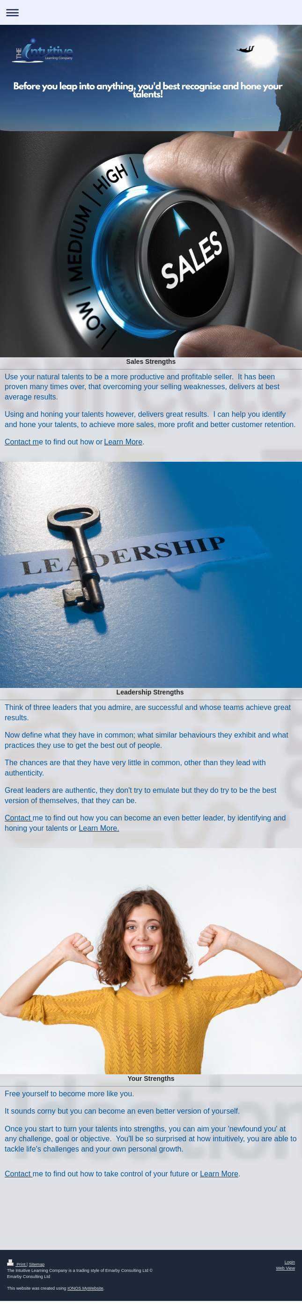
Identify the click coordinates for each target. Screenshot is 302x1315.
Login (290, 1262)
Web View (285, 1268)
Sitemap (36, 1264)
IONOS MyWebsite (85, 1288)
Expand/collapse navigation (151, 12)
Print (17, 1264)
